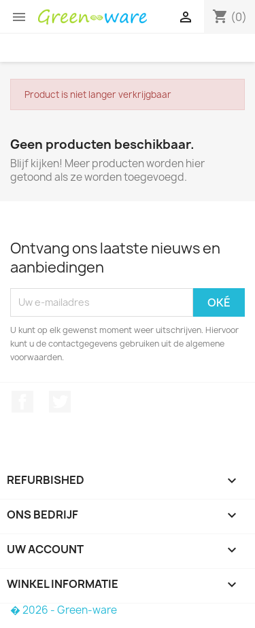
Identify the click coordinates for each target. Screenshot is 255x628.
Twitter (60, 402)
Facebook (22, 402)
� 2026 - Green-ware (63, 610)
